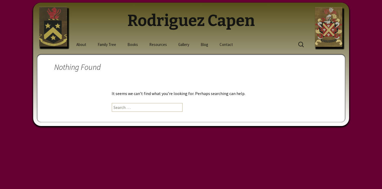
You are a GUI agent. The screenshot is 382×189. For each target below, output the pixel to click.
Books (132, 44)
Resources (158, 44)
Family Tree (107, 44)
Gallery (183, 44)
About (81, 44)
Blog (204, 44)
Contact (226, 44)
